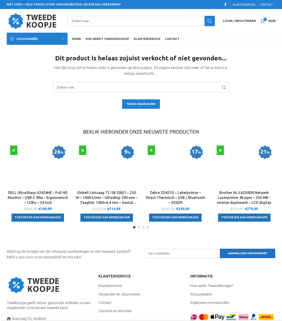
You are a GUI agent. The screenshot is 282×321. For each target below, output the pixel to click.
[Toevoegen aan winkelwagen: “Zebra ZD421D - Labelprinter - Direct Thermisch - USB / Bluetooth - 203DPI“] (175, 190)
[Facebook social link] (225, 4)
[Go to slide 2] (139, 210)
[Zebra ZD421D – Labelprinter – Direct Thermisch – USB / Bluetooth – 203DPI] (175, 153)
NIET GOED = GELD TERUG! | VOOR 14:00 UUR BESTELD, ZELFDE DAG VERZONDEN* (64, 4)
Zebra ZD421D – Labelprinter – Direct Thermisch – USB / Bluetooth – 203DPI (175, 170)
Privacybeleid (201, 277)
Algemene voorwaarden (209, 285)
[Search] (141, 21)
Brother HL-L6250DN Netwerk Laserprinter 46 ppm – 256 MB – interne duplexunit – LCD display (244, 170)
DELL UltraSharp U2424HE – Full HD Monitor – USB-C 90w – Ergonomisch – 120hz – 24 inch (38, 170)
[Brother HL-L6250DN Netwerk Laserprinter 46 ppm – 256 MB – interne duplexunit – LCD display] (244, 153)
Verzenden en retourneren (119, 277)
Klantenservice (110, 268)
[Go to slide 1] (134, 210)
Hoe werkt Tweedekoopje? (211, 268)
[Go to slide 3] (143, 210)
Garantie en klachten (115, 293)
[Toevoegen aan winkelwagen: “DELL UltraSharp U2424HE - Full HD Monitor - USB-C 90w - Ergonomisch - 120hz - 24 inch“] (37, 190)
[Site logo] (35, 20)
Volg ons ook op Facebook (122, 308)
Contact (104, 285)
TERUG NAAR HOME (141, 103)
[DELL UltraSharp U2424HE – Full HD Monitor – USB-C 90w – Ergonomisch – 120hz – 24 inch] (38, 153)
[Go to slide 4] (148, 210)
